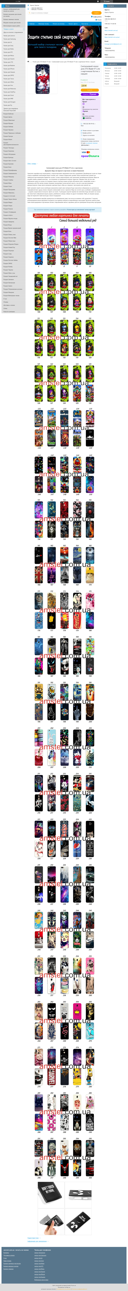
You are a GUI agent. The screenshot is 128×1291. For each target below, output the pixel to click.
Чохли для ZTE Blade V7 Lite (42, 62)
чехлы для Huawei (39, 1277)
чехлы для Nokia (39, 1263)
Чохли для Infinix (9, 82)
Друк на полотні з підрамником (13, 32)
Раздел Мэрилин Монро (11, 244)
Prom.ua (73, 1285)
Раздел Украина (8, 130)
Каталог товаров (8, 1269)
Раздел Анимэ (8, 286)
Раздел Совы (8, 254)
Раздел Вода (8, 225)
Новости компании (9, 312)
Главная (32, 23)
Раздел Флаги (8, 139)
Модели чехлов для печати (12, 22)
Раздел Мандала (9, 292)
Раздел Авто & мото (10, 161)
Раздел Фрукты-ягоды (10, 218)
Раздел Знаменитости (10, 173)
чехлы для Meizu (39, 1269)
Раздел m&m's (8, 215)
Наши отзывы (7, 1261)
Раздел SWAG (8, 263)
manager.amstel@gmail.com (113, 44)
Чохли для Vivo (8, 85)
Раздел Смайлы (8, 180)
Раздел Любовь (8, 126)
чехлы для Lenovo (39, 1253)
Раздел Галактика (9, 151)
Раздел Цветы (8, 117)
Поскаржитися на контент (63, 1289)
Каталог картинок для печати (12, 1263)
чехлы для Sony (39, 1261)
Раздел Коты (7, 231)
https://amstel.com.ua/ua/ (112, 37)
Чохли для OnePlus (9, 92)
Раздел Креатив (8, 164)
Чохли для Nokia (9, 49)
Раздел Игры (8, 183)
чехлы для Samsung (40, 1255)
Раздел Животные (9, 120)
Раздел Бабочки (9, 114)
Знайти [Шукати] (96, 13)
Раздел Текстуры (9, 148)
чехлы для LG (38, 1258)
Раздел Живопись (9, 193)
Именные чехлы (43, 23)
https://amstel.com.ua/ (111, 30)
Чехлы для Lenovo (9, 36)
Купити (90, 90)
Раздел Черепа (8, 270)
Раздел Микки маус (9, 241)
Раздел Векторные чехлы (11, 295)
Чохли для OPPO (9, 75)
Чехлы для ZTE (8, 62)
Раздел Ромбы (8, 267)
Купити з (89, 94)
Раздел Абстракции (9, 154)
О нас (5, 299)
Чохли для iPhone (9, 69)
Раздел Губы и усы (9, 273)
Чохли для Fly (8, 105)
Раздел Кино (7, 167)
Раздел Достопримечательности (11, 143)
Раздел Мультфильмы (10, 170)
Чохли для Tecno (9, 79)
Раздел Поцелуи (9, 250)
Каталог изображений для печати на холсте (12, 10)
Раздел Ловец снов (10, 234)
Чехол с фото (73, 23)
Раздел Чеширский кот (11, 276)
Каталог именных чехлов (11, 19)
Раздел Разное (8, 209)
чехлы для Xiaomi (39, 1272)
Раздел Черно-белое (10, 199)
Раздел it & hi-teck (9, 196)
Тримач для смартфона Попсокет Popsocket (11, 109)
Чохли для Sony (8, 45)
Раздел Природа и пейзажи (12, 133)
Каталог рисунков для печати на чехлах (12, 15)
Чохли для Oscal (9, 95)
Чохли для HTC (8, 52)
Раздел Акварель (9, 222)
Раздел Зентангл (9, 279)
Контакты (85, 23)
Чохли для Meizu (9, 55)
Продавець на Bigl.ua (64, 1287)
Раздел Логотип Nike (10, 238)
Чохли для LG (8, 42)
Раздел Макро (8, 202)
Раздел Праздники (9, 189)
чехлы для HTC (38, 1266)
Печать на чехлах (58, 23)
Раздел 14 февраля (10, 212)
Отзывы (6, 302)
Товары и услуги (9, 29)
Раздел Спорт (8, 186)
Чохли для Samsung (10, 39)
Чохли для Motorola (10, 89)
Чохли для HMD (8, 98)
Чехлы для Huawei (9, 72)
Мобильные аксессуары (41, 1280)
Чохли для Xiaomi (9, 59)
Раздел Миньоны (9, 177)
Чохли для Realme (9, 65)
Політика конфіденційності (79, 1289)
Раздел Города (8, 136)
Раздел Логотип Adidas (11, 260)
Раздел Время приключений (12, 228)
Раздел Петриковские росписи (13, 289)
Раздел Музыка (8, 123)
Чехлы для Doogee (9, 102)
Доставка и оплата (9, 305)
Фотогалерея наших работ (12, 26)
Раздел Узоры (8, 205)
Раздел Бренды (8, 157)
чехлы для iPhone (39, 1274)
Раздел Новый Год (9, 247)
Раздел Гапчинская (9, 283)
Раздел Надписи (9, 257)
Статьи (5, 308)
